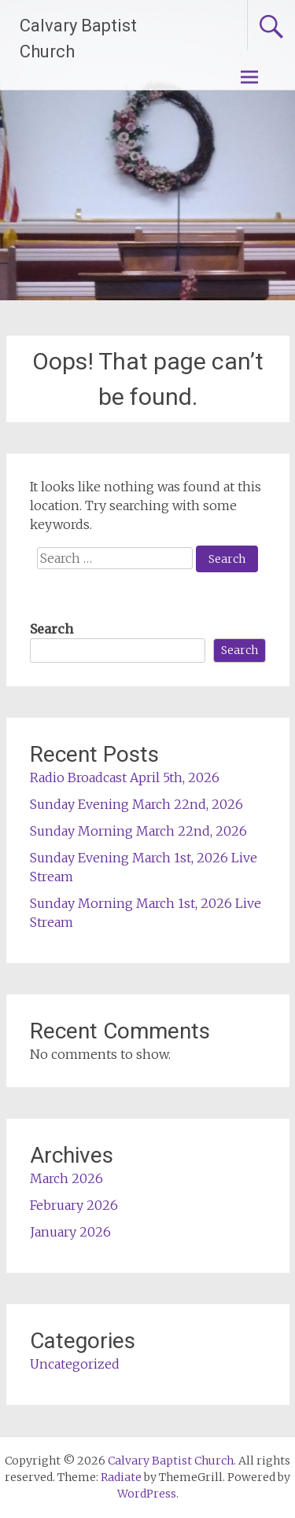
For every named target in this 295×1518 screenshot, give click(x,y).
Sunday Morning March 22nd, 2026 (138, 831)
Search (51, 629)
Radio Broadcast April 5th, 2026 (124, 777)
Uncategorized (75, 1364)
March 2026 (66, 1178)
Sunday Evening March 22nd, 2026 (136, 804)
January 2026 (70, 1232)
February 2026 (74, 1205)
